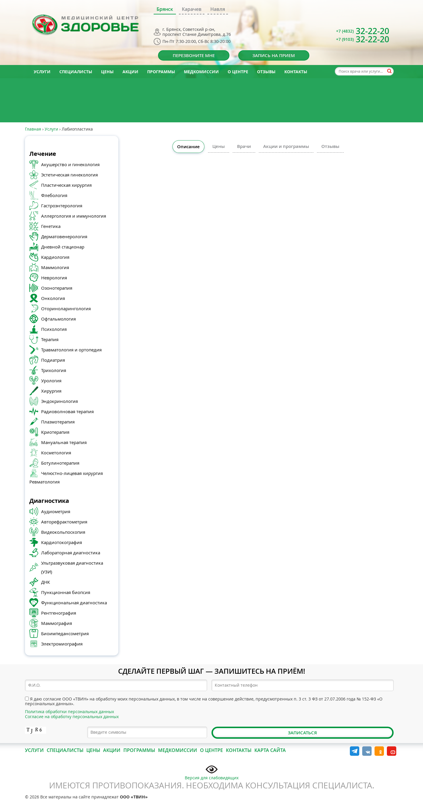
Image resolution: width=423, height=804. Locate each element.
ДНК (45, 582)
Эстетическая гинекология (69, 175)
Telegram (354, 751)
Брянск (165, 9)
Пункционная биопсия (65, 592)
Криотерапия (55, 432)
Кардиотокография (61, 542)
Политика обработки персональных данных (69, 711)
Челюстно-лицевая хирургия (72, 473)
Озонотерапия (56, 288)
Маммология (55, 267)
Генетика (51, 226)
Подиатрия (53, 360)
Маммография (56, 623)
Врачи (244, 146)
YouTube (391, 751)
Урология (51, 380)
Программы (161, 71)
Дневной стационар (62, 247)
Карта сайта (270, 750)
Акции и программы (286, 146)
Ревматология (44, 481)
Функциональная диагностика (74, 602)
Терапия (49, 339)
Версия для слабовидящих (212, 771)
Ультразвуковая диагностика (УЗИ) (72, 567)
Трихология (53, 370)
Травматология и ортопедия (71, 350)
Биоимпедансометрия (65, 633)
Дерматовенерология (64, 236)
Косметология (56, 453)
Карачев (192, 9)
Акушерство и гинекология (70, 164)
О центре (238, 71)
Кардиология (55, 257)
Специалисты (75, 71)
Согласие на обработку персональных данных (72, 716)
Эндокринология (59, 401)
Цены (107, 71)
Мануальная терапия (64, 442)
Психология (54, 329)
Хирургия (51, 391)
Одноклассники (379, 751)
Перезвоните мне (194, 55)
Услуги (42, 71)
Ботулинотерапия (60, 463)
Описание (188, 147)
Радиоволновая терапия (67, 411)
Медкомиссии (201, 71)
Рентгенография (58, 613)
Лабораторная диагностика (70, 553)
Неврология (54, 278)
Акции (130, 71)
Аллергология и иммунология (73, 216)
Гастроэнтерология (61, 205)
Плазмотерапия (58, 422)
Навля (217, 9)
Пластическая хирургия (66, 185)
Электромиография (62, 644)
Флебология (54, 195)
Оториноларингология (66, 308)
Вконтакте (367, 751)
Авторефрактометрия (64, 522)
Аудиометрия (55, 511)
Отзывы (266, 71)
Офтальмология (58, 319)
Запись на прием (273, 55)
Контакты (295, 71)
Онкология (53, 298)
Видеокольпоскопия (63, 532)
